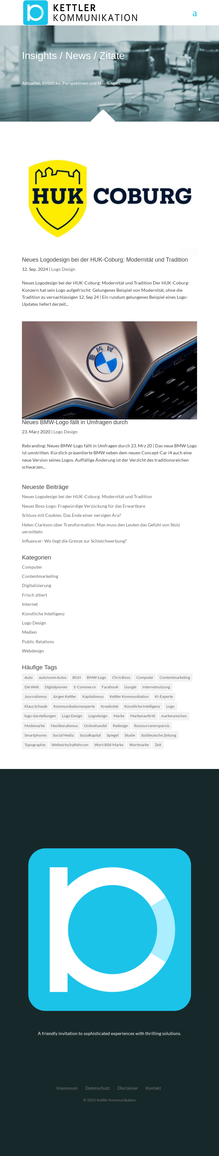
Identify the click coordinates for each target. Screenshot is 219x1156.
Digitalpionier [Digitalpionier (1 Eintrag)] (56, 687)
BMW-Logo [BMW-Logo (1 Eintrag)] (96, 677)
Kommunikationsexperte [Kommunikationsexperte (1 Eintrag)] (74, 706)
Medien (29, 632)
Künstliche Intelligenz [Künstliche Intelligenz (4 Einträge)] (142, 706)
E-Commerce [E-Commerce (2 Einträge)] (85, 687)
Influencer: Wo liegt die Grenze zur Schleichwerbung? (74, 541)
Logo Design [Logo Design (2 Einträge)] (72, 715)
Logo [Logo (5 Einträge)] (170, 706)
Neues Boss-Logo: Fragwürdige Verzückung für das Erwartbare (83, 506)
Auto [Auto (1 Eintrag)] (28, 677)
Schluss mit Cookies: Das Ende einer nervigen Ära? (71, 515)
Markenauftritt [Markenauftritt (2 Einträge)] (142, 715)
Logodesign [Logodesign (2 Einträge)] (97, 715)
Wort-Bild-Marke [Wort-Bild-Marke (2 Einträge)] (108, 744)
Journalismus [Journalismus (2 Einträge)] (35, 696)
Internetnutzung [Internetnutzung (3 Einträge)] (156, 687)
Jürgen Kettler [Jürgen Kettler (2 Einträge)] (64, 696)
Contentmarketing (40, 576)
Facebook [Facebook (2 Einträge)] (110, 687)
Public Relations (38, 641)
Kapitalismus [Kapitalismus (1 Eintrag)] (93, 696)
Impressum (67, 1088)
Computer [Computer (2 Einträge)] (145, 677)
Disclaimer (128, 1088)
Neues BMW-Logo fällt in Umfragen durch (75, 422)
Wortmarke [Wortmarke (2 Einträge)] (139, 744)
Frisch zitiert (34, 595)
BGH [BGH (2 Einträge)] (76, 677)
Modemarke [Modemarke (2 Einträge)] (34, 725)
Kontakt (153, 1088)
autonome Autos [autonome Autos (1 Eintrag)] (52, 677)
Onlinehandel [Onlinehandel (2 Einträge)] (95, 725)
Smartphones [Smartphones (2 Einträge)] (35, 735)
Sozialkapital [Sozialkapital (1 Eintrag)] (90, 735)
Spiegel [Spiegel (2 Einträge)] (113, 735)
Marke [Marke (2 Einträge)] (118, 715)
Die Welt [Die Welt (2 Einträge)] (31, 687)
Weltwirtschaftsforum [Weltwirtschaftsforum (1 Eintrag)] (69, 744)
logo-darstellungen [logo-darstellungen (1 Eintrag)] (40, 715)
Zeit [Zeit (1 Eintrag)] (158, 744)
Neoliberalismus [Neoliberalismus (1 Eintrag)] (64, 725)
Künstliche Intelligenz (43, 613)
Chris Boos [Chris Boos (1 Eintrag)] (121, 677)
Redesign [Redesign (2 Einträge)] (120, 725)
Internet (30, 604)
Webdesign (33, 650)
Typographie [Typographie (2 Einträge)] (34, 744)
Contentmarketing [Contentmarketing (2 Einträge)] (175, 677)
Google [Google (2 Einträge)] (130, 687)
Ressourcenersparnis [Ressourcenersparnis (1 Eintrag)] (151, 725)
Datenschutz (97, 1088)
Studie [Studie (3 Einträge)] (130, 735)
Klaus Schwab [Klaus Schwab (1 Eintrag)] (35, 706)
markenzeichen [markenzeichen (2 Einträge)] (174, 715)
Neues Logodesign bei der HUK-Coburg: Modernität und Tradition (105, 260)
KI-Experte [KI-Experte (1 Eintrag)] (164, 696)
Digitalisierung (36, 585)
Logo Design (63, 269)
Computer (32, 567)
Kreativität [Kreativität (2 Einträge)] (109, 706)
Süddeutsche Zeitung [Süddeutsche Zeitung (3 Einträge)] (158, 735)
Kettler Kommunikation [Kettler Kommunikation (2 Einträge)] (129, 696)
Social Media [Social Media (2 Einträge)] (63, 735)
